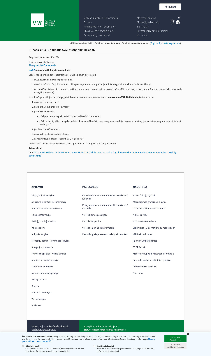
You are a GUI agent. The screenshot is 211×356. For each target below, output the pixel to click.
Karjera (35, 286)
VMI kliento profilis (91, 221)
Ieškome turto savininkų (145, 266)
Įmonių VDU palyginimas (145, 241)
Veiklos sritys (38, 228)
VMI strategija (38, 299)
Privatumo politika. (40, 341)
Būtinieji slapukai (31, 346)
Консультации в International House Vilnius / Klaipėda (105, 207)
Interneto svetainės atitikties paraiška (152, 260)
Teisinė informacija (41, 215)
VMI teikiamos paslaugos (94, 215)
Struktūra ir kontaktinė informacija (48, 202)
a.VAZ (32, 70)
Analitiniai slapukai (103, 346)
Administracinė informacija (45, 260)
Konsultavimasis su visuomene (46, 208)
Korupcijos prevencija (42, 247)
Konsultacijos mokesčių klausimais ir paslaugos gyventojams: (50, 328)
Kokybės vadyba (39, 234)
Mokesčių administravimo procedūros (50, 241)
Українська (174, 43)
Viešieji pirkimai (39, 279)
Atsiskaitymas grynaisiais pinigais (149, 202)
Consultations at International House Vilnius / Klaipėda (105, 197)
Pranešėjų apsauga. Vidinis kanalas (48, 253)
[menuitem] (101, 18)
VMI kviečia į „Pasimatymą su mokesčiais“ (154, 228)
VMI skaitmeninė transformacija (98, 228)
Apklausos (36, 305)
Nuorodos (138, 273)
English (154, 43)
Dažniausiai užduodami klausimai (149, 208)
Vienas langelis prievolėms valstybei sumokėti (105, 234)
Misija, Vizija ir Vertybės (43, 195)
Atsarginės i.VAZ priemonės (42, 65)
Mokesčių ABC (140, 215)
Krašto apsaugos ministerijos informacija (153, 253)
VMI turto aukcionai (142, 234)
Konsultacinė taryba (41, 292)
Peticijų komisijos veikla (43, 221)
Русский (163, 43)
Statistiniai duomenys (42, 266)
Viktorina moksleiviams (144, 221)
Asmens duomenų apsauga (45, 273)
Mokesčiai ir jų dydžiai (144, 195)
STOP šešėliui (140, 247)
